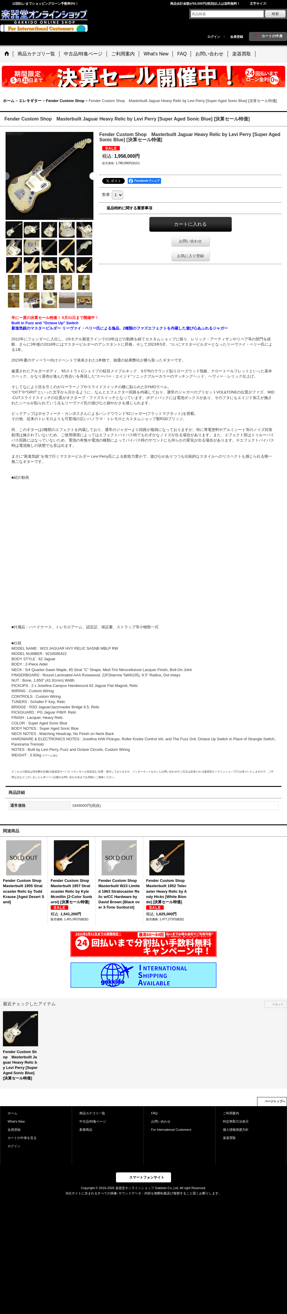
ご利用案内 (231, 1113)
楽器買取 (229, 1138)
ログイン (213, 36)
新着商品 (85, 1129)
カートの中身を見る (22, 1138)
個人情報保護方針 (236, 1129)
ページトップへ (275, 1101)
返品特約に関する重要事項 (129, 208)
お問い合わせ (190, 241)
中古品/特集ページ (92, 1121)
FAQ (154, 1113)
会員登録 (236, 36)
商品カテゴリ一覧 (92, 1113)
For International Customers (171, 1129)
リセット (278, 1004)
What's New (16, 1121)
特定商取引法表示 (236, 1121)
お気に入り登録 (190, 256)
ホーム (12, 1113)
